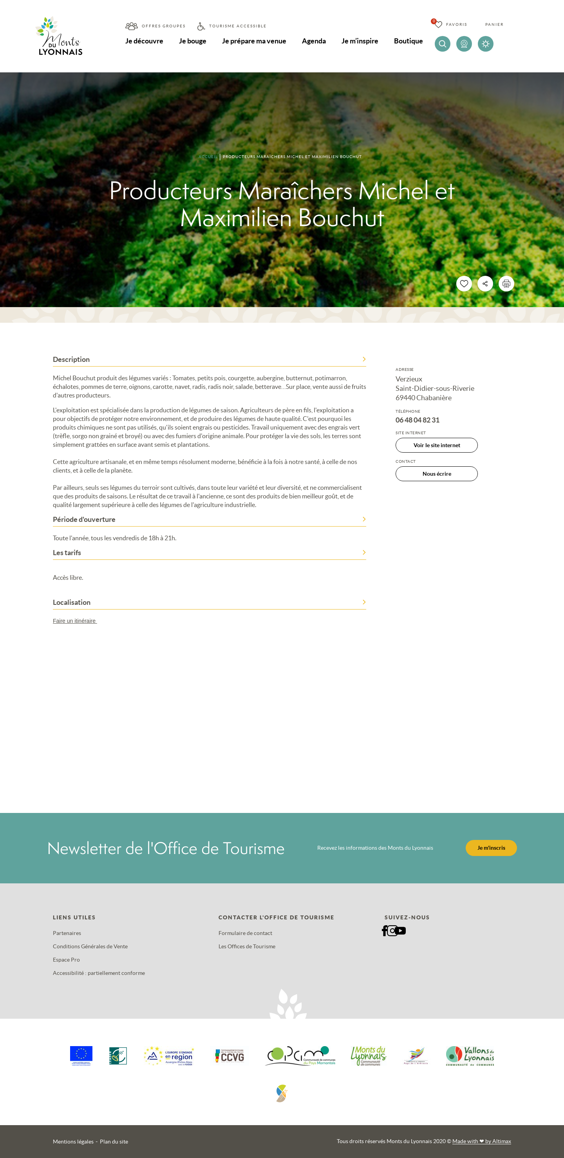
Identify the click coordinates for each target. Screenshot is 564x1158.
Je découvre (144, 41)
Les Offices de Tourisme (247, 946)
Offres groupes (164, 26)
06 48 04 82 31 (417, 420)
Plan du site (114, 1141)
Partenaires (67, 933)
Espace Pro (66, 960)
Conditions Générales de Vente (90, 946)
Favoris (456, 24)
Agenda (314, 41)
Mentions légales (73, 1141)
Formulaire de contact (245, 933)
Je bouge (192, 41)
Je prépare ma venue (254, 41)
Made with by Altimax (481, 1141)
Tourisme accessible (238, 26)
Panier (494, 24)
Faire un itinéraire (79, 621)
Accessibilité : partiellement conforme (99, 973)
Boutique (408, 41)
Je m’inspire (360, 41)
